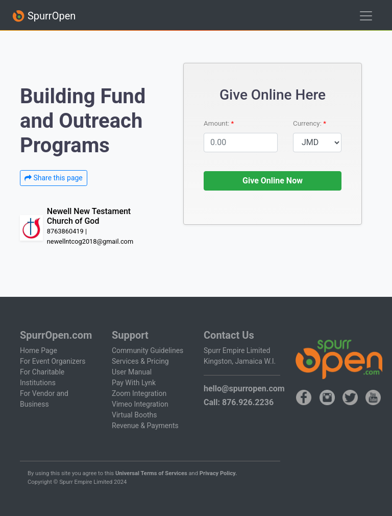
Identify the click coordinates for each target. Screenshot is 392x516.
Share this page (53, 178)
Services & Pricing (140, 361)
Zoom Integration (139, 393)
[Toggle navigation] (366, 16)
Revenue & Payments (145, 425)
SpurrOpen (44, 16)
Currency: (308, 123)
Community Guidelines (147, 350)
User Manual (132, 372)
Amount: (217, 123)
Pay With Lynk (134, 383)
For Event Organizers (53, 361)
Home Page (38, 350)
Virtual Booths (134, 415)
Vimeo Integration (140, 404)
